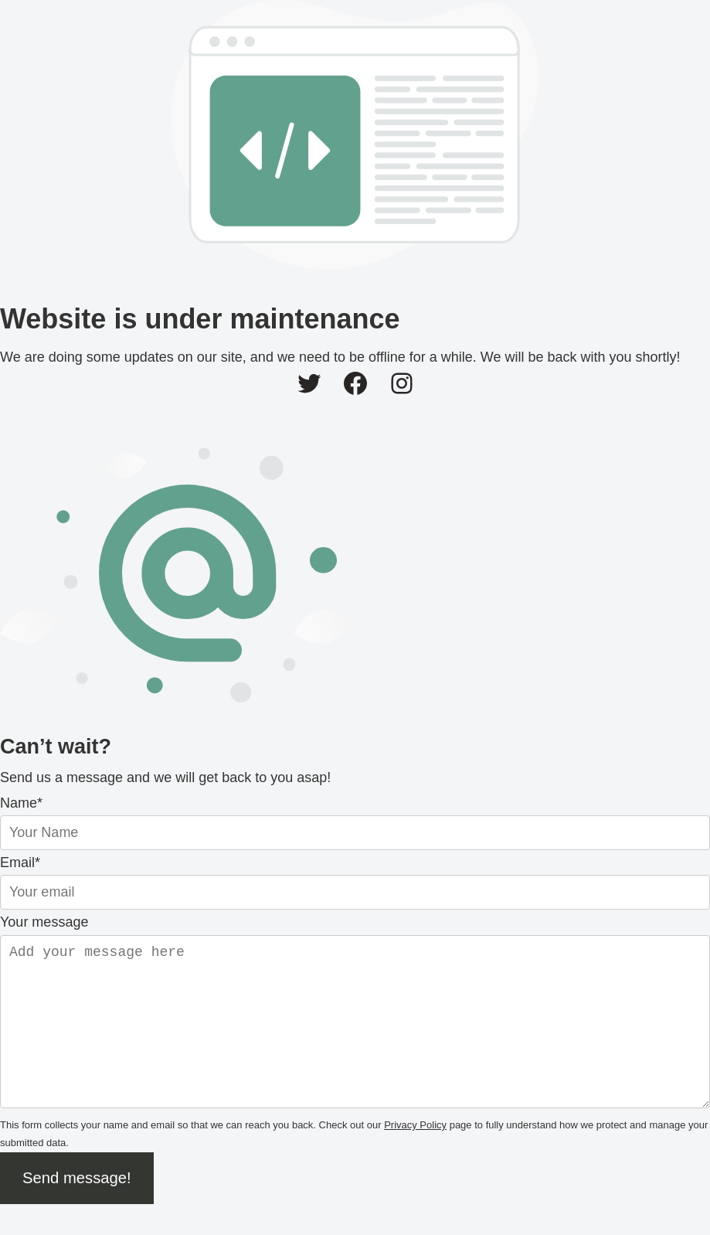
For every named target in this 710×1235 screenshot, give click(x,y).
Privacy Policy (415, 1156)
